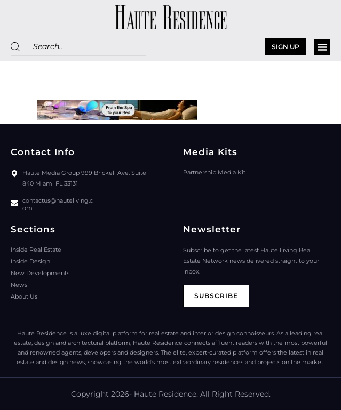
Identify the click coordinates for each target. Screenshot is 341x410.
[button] (322, 47)
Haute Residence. (166, 394)
